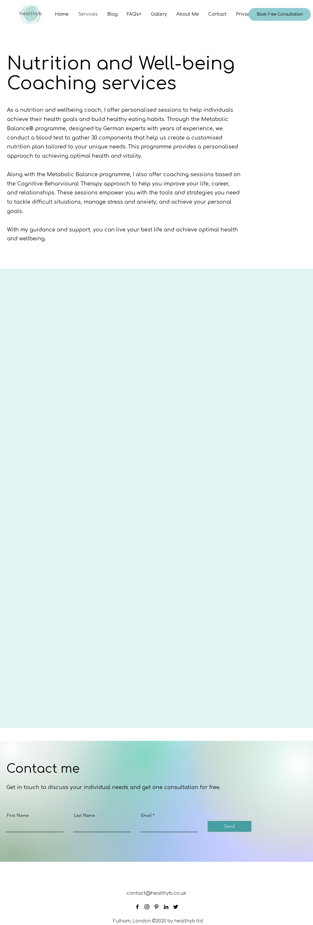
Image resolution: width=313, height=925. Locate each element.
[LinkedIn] (166, 907)
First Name (18, 815)
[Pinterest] (156, 907)
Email (146, 815)
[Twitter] (175, 907)
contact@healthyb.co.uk (156, 893)
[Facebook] (137, 907)
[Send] (229, 826)
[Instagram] (147, 907)
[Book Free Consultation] (279, 14)
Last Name (84, 815)
